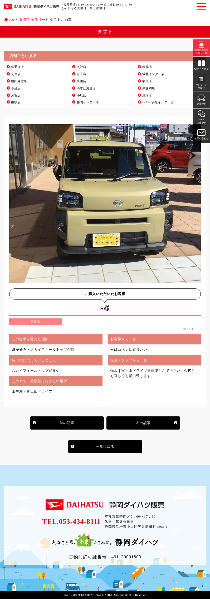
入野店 (81, 67)
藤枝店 (16, 102)
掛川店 (81, 81)
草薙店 (16, 88)
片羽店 (16, 95)
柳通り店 (17, 67)
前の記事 (67, 423)
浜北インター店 (153, 74)
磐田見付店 (19, 81)
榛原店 (147, 81)
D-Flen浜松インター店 (158, 102)
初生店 (16, 74)
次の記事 (143, 423)
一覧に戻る (105, 446)
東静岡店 (148, 88)
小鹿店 (81, 95)
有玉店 (81, 74)
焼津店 (147, 95)
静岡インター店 (88, 102)
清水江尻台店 (86, 88)
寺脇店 (147, 67)
